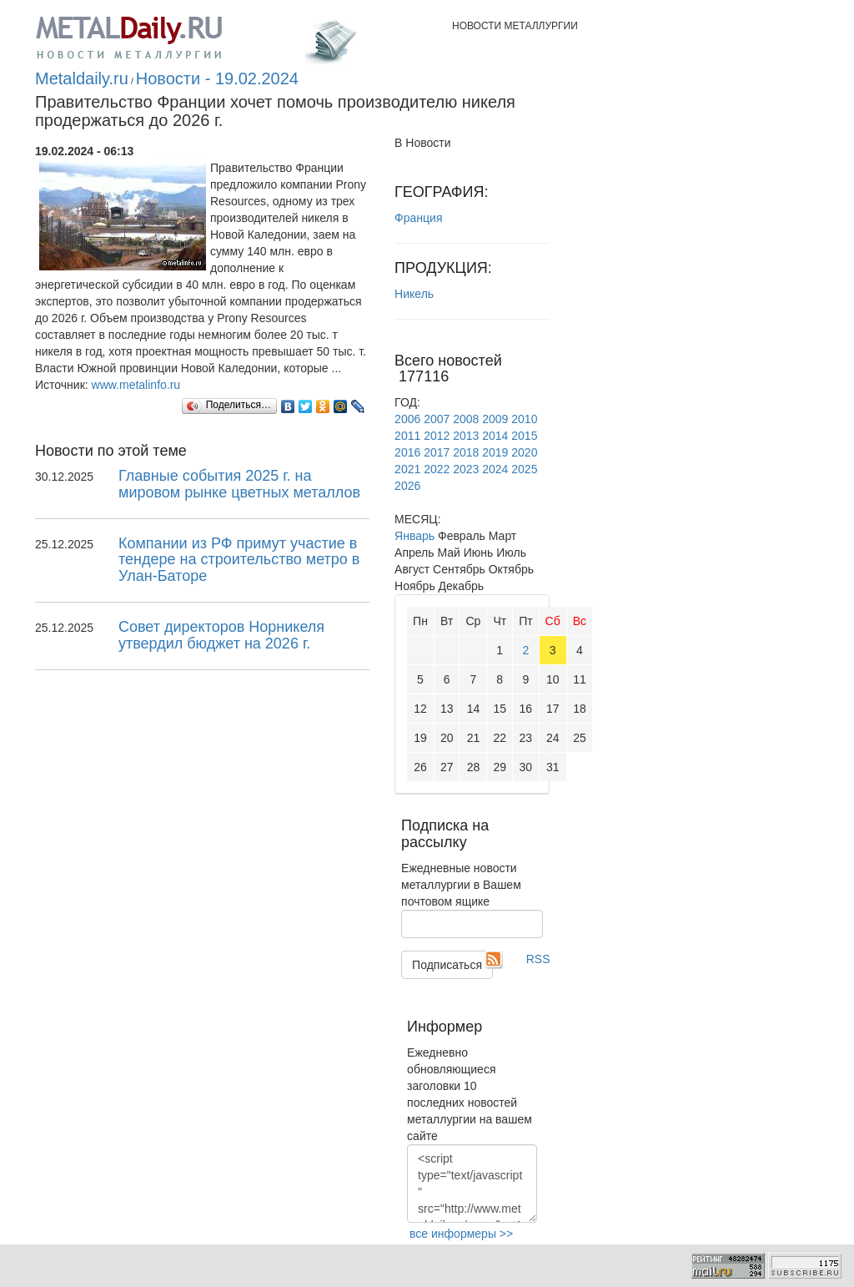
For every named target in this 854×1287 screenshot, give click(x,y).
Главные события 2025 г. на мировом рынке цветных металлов (239, 484)
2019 (495, 452)
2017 (437, 452)
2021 (407, 469)
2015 (524, 435)
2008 (466, 419)
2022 (437, 469)
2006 (407, 419)
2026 (407, 485)
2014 (495, 435)
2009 (495, 419)
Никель (414, 293)
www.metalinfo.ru (136, 384)
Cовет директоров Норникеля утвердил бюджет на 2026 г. (221, 635)
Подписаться (447, 965)
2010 (524, 419)
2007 (437, 419)
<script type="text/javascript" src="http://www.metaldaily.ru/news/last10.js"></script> (472, 1183)
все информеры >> (461, 1233)
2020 (524, 452)
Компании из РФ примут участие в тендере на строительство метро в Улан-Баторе (238, 560)
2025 (524, 469)
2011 (407, 435)
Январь (414, 536)
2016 (407, 452)
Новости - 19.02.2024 (217, 78)
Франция (418, 218)
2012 (437, 435)
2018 (466, 452)
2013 (466, 435)
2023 (466, 469)
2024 (495, 469)
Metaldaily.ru (81, 78)
